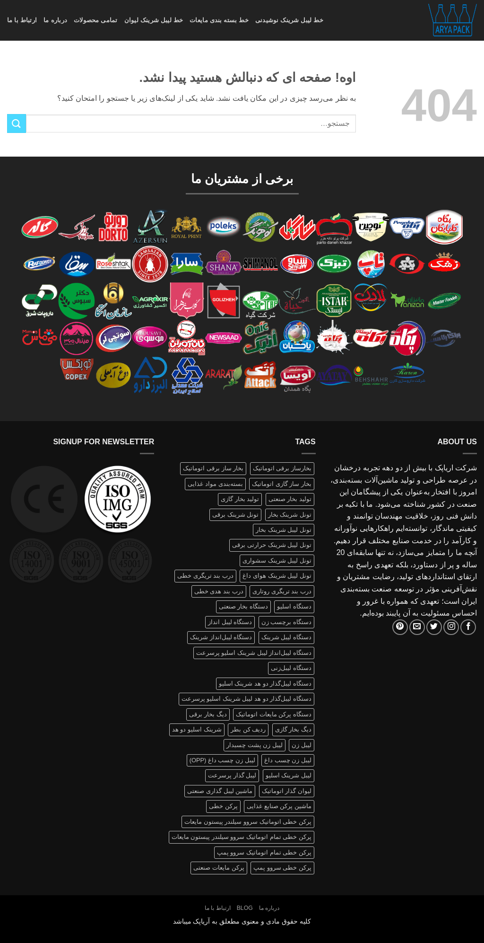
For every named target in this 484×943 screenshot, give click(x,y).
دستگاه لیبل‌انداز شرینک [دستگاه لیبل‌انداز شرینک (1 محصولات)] (221, 637)
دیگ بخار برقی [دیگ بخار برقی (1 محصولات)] (207, 714)
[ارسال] (16, 123)
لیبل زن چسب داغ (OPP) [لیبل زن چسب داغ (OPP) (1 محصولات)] (222, 760)
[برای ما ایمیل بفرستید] (417, 627)
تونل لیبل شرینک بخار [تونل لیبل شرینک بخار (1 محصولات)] (283, 529)
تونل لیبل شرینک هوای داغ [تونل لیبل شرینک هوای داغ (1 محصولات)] (276, 575)
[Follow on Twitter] (434, 627)
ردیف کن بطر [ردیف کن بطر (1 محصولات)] (248, 729)
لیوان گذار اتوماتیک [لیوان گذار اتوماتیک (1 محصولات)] (286, 790)
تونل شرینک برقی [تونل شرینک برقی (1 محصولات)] (235, 514)
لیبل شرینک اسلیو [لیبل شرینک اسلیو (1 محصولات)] (288, 775)
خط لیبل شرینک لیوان (153, 20)
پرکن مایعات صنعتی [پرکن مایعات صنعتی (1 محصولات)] (218, 867)
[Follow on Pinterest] (400, 627)
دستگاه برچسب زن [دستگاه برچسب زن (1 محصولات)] (286, 622)
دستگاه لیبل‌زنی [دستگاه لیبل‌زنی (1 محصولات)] (291, 667)
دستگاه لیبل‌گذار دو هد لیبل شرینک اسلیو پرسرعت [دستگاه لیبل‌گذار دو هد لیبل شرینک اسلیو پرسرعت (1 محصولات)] (246, 698)
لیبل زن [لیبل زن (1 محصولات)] (301, 745)
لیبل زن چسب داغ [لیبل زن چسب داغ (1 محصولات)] (287, 760)
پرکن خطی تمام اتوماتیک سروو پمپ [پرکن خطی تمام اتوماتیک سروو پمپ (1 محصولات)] (264, 852)
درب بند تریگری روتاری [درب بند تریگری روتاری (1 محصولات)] (281, 591)
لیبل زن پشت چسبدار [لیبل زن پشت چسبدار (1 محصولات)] (254, 745)
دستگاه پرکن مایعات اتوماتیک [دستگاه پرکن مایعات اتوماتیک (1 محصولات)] (273, 714)
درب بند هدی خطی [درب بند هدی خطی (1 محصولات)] (218, 591)
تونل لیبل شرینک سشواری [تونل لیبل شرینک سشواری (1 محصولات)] (276, 560)
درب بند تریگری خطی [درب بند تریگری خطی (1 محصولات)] (205, 575)
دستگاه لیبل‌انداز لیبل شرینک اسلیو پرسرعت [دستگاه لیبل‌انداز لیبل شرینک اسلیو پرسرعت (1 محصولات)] (253, 652)
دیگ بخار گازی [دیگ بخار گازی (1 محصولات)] (293, 729)
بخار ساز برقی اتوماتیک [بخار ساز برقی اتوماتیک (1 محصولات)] (213, 468)
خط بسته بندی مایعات (219, 20)
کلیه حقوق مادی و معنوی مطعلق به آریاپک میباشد (242, 921)
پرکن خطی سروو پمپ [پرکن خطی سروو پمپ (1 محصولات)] (282, 867)
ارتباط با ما (22, 20)
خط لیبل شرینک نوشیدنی (289, 20)
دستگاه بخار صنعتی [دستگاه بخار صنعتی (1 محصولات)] (243, 606)
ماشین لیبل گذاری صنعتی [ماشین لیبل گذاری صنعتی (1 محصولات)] (219, 790)
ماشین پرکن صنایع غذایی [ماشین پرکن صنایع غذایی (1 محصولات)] (279, 806)
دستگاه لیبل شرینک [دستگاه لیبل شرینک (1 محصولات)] (286, 637)
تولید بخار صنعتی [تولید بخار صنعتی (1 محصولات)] (289, 498)
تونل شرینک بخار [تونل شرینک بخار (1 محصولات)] (289, 514)
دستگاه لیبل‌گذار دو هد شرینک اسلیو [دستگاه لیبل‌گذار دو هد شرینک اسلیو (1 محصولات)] (265, 683)
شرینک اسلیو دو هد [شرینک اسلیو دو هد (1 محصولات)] (197, 729)
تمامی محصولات (96, 20)
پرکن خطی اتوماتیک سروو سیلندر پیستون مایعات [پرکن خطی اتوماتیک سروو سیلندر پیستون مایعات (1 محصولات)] (247, 821)
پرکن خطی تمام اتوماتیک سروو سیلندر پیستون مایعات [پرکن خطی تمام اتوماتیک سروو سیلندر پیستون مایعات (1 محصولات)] (241, 836)
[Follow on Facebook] (468, 627)
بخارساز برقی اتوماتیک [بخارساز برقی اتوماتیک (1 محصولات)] (282, 468)
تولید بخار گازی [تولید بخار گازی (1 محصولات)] (240, 498)
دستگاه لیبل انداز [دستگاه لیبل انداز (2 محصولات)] (230, 622)
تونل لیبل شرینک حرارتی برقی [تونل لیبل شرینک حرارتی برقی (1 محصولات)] (271, 544)
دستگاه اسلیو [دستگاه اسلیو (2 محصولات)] (294, 606)
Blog (245, 908)
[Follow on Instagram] (451, 627)
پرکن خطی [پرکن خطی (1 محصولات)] (223, 806)
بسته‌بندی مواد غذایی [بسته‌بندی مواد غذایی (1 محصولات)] (215, 483)
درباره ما (55, 20)
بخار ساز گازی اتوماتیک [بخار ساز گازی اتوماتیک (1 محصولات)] (281, 483)
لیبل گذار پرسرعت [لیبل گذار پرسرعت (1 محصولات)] (232, 775)
